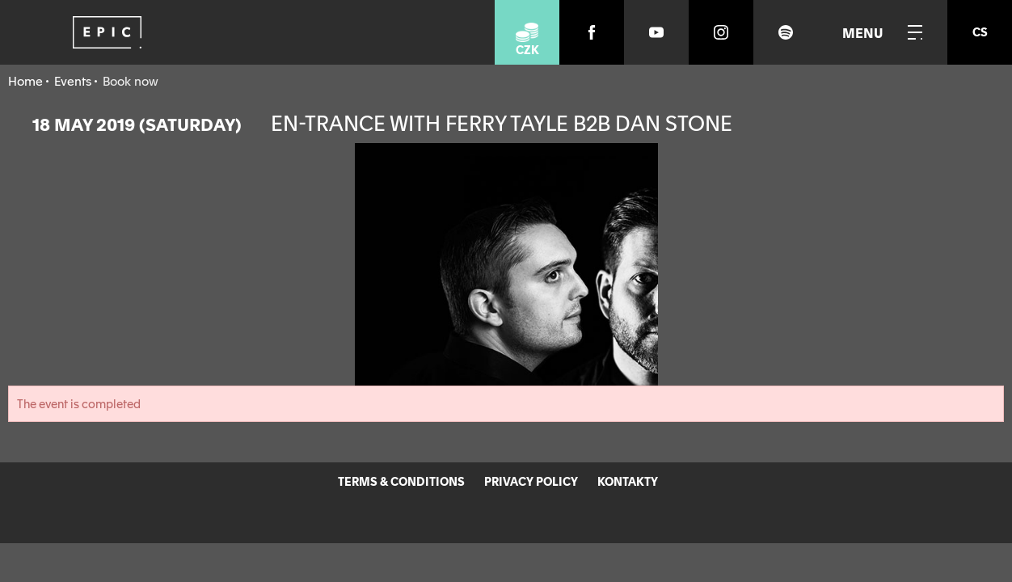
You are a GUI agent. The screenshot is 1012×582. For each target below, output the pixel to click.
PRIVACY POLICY (531, 481)
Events (72, 80)
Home (25, 80)
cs (980, 31)
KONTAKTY (627, 481)
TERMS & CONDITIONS (401, 481)
